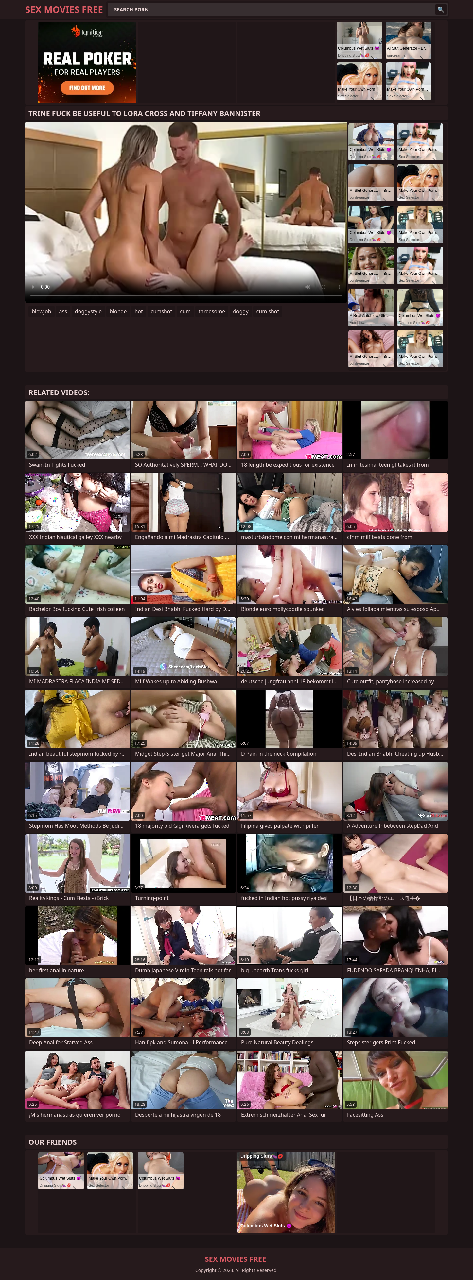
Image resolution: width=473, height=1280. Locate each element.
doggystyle (88, 311)
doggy (240, 311)
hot (138, 311)
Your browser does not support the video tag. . (186, 212)
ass (63, 311)
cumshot (161, 311)
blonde (118, 311)
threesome (212, 311)
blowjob (41, 311)
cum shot (267, 311)
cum (185, 311)
